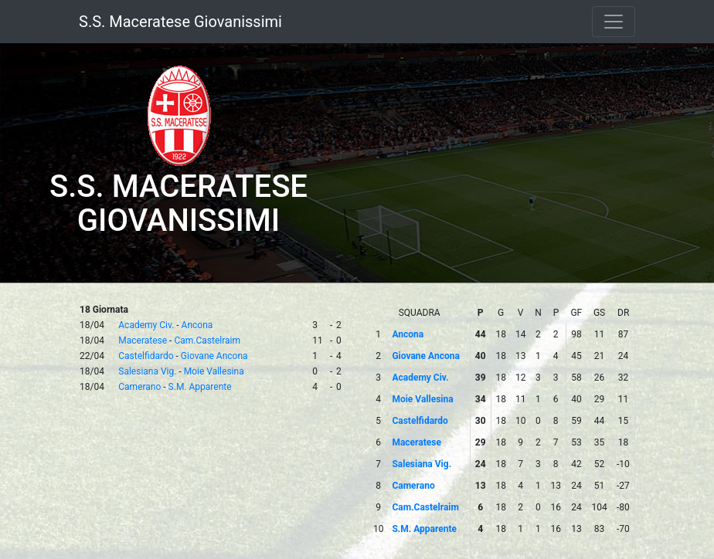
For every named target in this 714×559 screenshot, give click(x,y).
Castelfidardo (145, 356)
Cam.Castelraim (207, 340)
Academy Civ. (146, 325)
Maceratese (142, 340)
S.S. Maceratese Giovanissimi (180, 21)
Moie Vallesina (214, 371)
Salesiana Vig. (147, 371)
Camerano (139, 386)
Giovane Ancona (214, 356)
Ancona (197, 325)
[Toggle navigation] (613, 21)
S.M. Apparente (200, 386)
